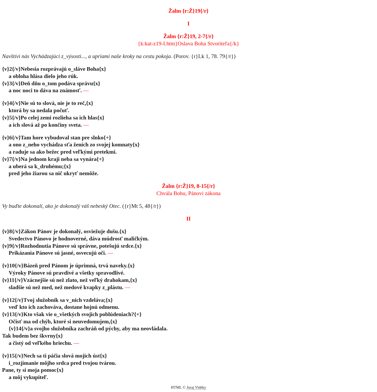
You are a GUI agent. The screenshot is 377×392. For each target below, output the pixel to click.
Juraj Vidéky (196, 387)
